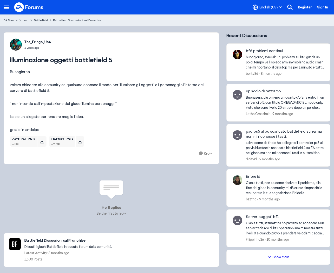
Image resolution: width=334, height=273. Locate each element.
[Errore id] (285, 188)
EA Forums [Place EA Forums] (11, 20)
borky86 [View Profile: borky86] (252, 73)
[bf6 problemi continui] (285, 62)
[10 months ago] (277, 239)
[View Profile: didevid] (237, 135)
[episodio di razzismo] (285, 102)
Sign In (322, 7)
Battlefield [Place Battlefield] (41, 20)
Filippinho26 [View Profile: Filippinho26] (255, 239)
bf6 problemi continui (264, 50)
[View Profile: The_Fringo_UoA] (16, 45)
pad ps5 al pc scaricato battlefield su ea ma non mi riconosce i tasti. (284, 134)
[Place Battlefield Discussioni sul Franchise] (68, 240)
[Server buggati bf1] (285, 228)
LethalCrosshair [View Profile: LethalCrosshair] (258, 114)
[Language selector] (267, 7)
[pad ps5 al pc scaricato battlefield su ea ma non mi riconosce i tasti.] (285, 147)
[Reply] (205, 153)
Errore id (253, 176)
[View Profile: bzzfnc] (237, 180)
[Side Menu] (6, 7)
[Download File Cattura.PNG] (79, 141)
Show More (278, 257)
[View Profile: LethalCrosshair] (237, 95)
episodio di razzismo (263, 91)
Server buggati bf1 (262, 216)
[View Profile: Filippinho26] (237, 220)
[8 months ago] (270, 73)
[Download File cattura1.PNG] (42, 141)
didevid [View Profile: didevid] (251, 159)
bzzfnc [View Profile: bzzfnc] (251, 199)
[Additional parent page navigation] (26, 20)
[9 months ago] (282, 113)
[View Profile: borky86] (237, 54)
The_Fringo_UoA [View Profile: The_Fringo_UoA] (37, 42)
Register (305, 7)
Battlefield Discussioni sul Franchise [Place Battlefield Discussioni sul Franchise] (77, 20)
